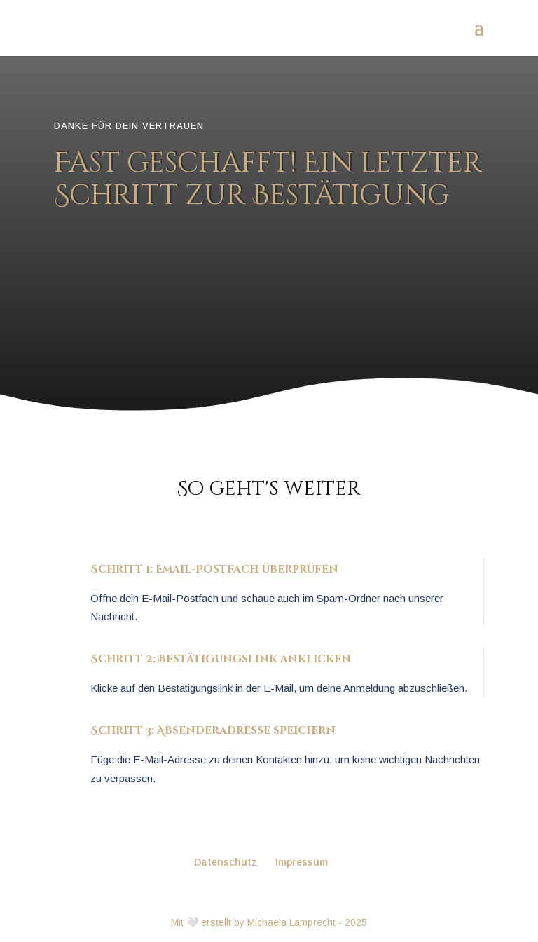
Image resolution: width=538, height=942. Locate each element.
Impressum (301, 862)
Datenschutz (225, 862)
